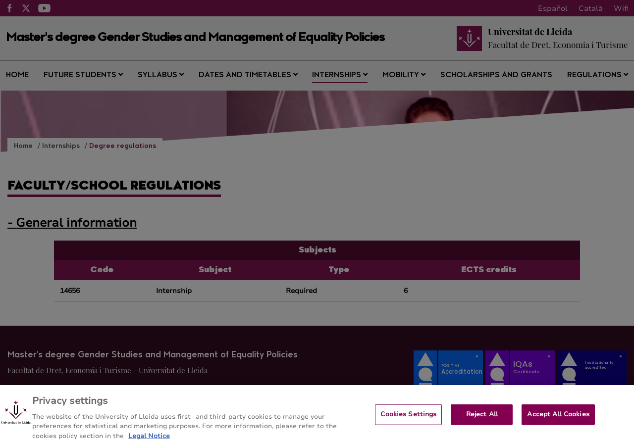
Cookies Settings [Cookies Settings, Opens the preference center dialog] (408, 417)
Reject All (482, 417)
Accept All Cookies (558, 417)
